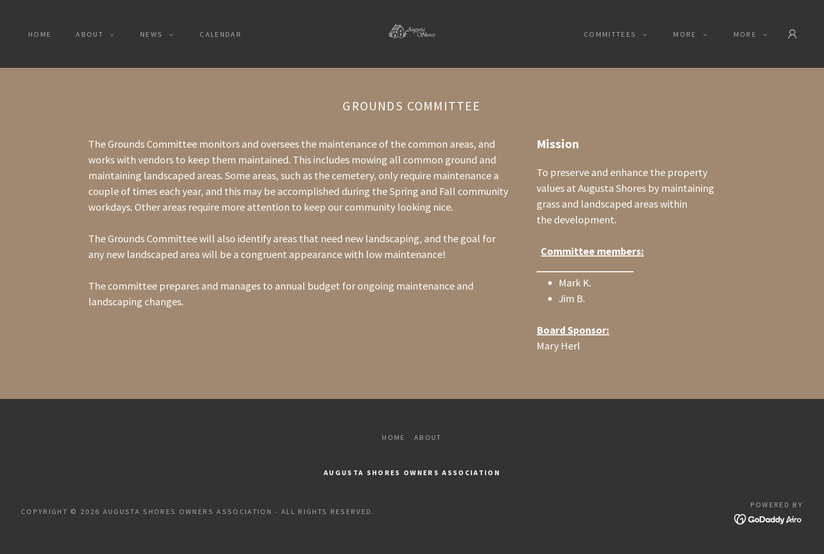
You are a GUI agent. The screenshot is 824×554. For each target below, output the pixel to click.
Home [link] (40, 34)
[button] (92, 34)
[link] (412, 33)
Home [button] (393, 437)
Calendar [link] (221, 34)
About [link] (428, 437)
